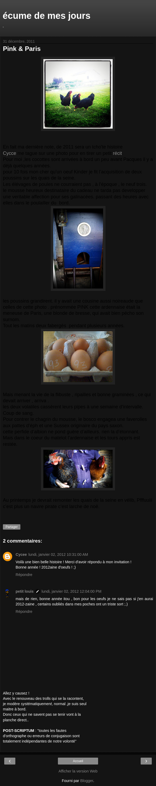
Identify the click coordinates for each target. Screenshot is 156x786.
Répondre (24, 575)
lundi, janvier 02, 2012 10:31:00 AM (58, 554)
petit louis (25, 591)
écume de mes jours (46, 16)
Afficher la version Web (77, 771)
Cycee (21, 554)
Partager (12, 527)
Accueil (78, 761)
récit (117, 153)
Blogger (86, 781)
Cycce (9, 153)
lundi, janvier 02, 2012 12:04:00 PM (71, 591)
